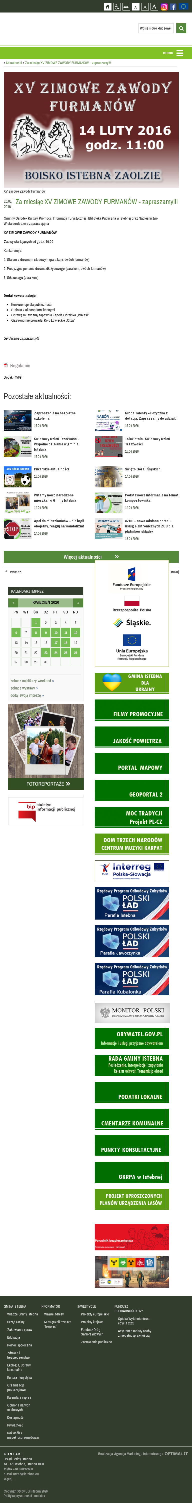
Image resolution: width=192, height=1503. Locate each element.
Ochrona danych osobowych (18, 1407)
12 (75, 632)
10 (55, 632)
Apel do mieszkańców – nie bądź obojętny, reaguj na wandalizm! (59, 523)
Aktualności (14, 63)
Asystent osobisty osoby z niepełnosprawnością (134, 1333)
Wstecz (15, 571)
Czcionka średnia (145, 7)
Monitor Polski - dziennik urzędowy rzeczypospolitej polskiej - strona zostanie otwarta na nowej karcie (132, 1002)
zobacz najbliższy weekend (32, 680)
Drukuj (174, 571)
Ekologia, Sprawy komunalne (19, 1367)
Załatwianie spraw (19, 1329)
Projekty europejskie (95, 1314)
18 (65, 642)
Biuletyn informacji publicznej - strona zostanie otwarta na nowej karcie (45, 796)
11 (65, 632)
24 (55, 652)
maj (78, 602)
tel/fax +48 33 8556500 (18, 1469)
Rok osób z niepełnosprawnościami (23, 1435)
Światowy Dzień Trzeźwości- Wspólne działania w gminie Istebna (56, 444)
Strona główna (108, 7)
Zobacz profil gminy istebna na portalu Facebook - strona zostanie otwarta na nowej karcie (173, 7)
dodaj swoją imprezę (27, 695)
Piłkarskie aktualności (51, 469)
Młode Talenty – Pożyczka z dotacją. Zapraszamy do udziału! (151, 415)
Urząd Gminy (15, 1322)
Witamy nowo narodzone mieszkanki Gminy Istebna (55, 497)
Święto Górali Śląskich (142, 469)
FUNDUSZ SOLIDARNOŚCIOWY (128, 1308)
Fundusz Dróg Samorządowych (92, 1331)
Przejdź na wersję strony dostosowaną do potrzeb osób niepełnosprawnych (117, 7)
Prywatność (15, 1425)
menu (168, 53)
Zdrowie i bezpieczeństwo (18, 1355)
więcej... (9, 1479)
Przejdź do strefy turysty (187, 107)
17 (55, 642)
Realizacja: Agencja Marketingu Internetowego (130, 1453)
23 (45, 652)
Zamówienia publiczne (96, 1342)
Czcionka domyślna (136, 7)
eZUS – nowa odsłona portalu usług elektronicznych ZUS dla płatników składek (149, 526)
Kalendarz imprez (19, 1397)
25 (65, 652)
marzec (13, 602)
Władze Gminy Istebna (22, 1314)
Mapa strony (126, 7)
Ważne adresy (54, 1314)
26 (75, 652)
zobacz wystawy (24, 688)
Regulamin (20, 365)
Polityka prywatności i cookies (24, 1495)
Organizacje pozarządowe (16, 1387)
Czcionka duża (154, 7)
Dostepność (15, 1417)
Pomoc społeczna (19, 1345)
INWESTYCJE (87, 1306)
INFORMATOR (50, 1306)
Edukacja (13, 1337)
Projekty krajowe (92, 1322)
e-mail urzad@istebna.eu (21, 1474)
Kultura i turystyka (19, 1377)
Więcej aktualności (83, 556)
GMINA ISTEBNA (15, 1306)
